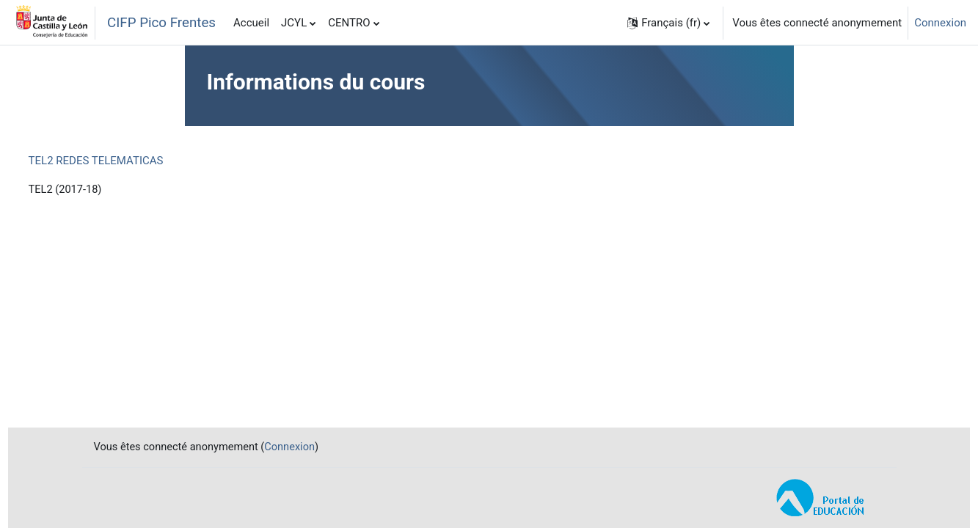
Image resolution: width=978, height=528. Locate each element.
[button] (668, 23)
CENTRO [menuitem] (349, 22)
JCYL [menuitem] (294, 22)
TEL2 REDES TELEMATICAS (123, 160)
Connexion (940, 22)
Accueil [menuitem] (251, 22)
